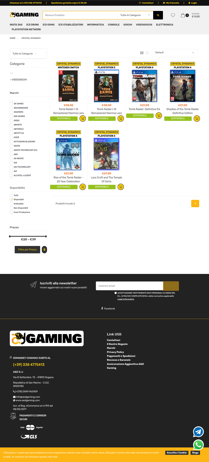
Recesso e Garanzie (118, 359)
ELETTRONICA (164, 24)
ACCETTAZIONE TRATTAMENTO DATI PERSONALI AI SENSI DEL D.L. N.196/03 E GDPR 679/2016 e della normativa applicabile (146, 296)
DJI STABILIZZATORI (70, 24)
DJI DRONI (32, 24)
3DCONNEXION (21, 108)
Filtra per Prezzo (27, 249)
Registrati (171, 286)
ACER (16, 137)
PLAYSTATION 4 (144, 67)
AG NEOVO (19, 158)
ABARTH (18, 125)
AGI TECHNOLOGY (22, 167)
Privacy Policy (115, 352)
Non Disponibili (21, 208)
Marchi (111, 348)
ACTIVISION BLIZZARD (24, 141)
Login (193, 3)
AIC (15, 171)
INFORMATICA (95, 24)
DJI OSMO (49, 24)
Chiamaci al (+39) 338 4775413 (26, 3)
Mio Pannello (171, 3)
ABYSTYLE (19, 133)
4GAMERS (18, 112)
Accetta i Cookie (177, 452)
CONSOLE (114, 24)
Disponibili (19, 199)
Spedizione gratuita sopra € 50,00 (69, 3)
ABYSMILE (19, 129)
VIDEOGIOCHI (144, 24)
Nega (195, 452)
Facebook (108, 308)
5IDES (16, 120)
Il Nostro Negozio (117, 344)
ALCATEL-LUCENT (22, 175)
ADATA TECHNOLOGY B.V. (26, 150)
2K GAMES (19, 104)
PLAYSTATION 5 (106, 67)
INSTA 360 (16, 24)
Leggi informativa (126, 299)
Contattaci (146, 3)
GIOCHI (127, 24)
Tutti (16, 195)
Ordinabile (19, 204)
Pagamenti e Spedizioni (121, 356)
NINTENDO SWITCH (68, 67)
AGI (15, 163)
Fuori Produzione (22, 212)
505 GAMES (19, 116)
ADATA (17, 146)
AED (16, 154)
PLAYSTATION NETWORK (26, 29)
